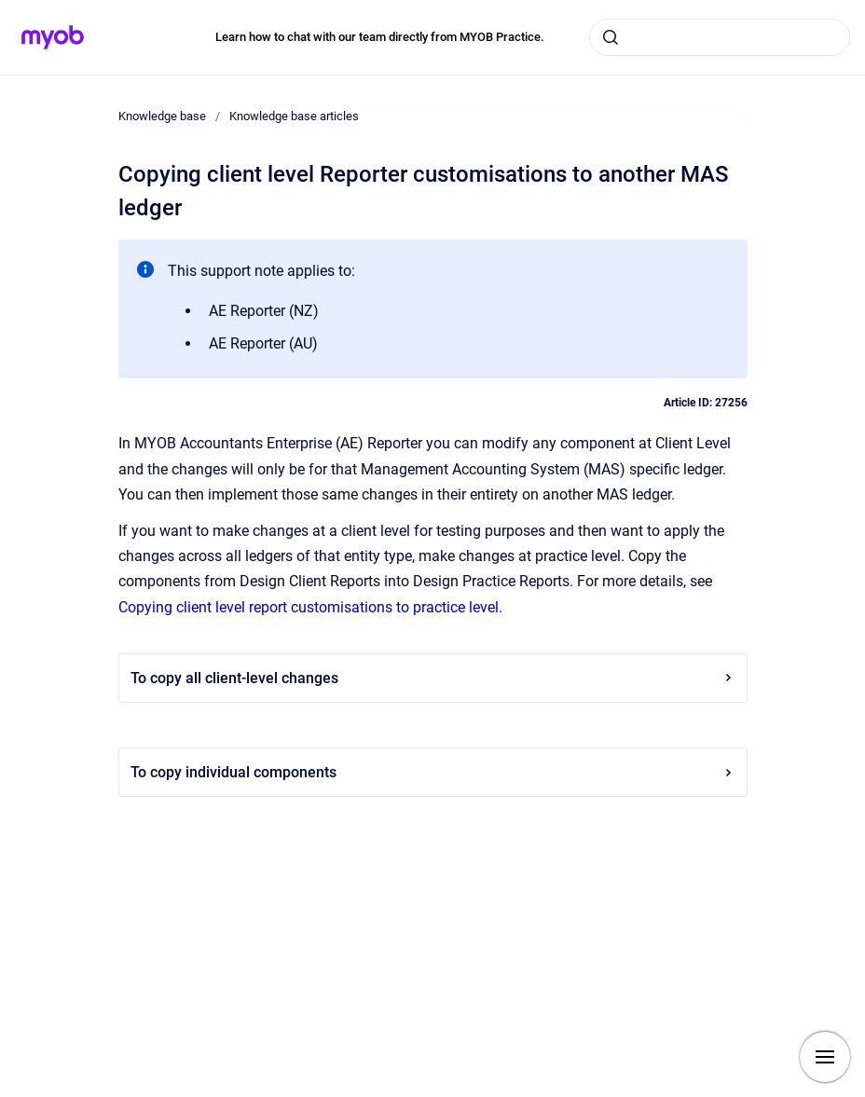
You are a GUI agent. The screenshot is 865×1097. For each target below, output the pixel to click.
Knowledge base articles (294, 116)
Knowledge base (162, 116)
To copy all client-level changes (432, 678)
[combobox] (719, 37)
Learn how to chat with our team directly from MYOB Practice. (379, 37)
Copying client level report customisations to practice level (308, 607)
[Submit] (610, 37)
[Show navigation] (825, 1057)
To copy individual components (432, 772)
